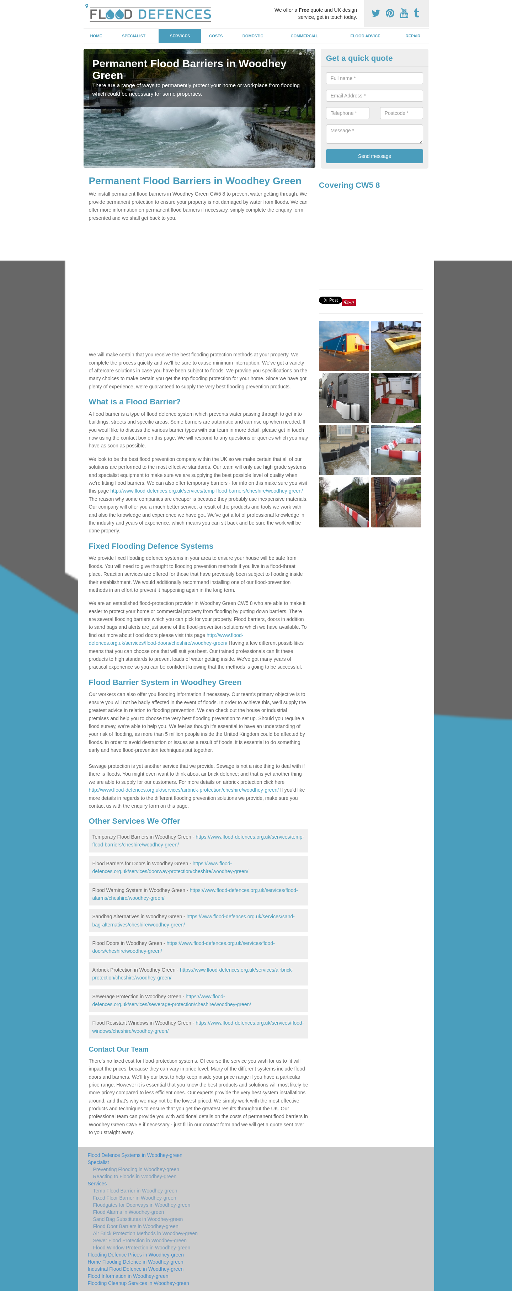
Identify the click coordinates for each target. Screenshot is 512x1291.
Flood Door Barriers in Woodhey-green (135, 1226)
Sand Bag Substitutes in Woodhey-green (138, 1219)
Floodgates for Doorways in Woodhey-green (142, 1205)
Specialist (133, 36)
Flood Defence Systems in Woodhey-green (135, 1155)
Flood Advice (365, 36)
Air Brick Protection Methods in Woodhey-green (145, 1233)
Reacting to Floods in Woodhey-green (135, 1176)
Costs (216, 36)
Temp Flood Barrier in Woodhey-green (135, 1191)
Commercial (304, 36)
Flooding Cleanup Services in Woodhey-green (138, 1283)
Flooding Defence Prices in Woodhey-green (136, 1255)
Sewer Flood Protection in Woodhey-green (140, 1240)
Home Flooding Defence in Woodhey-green (135, 1262)
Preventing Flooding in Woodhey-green (136, 1169)
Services (180, 36)
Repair (413, 36)
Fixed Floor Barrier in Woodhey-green (134, 1198)
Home (96, 36)
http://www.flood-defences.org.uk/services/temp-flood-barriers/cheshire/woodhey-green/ (206, 491)
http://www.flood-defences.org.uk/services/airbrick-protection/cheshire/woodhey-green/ (184, 790)
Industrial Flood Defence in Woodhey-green (136, 1269)
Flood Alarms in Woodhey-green (128, 1212)
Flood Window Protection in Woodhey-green (142, 1247)
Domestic (252, 36)
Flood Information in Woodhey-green (128, 1276)
